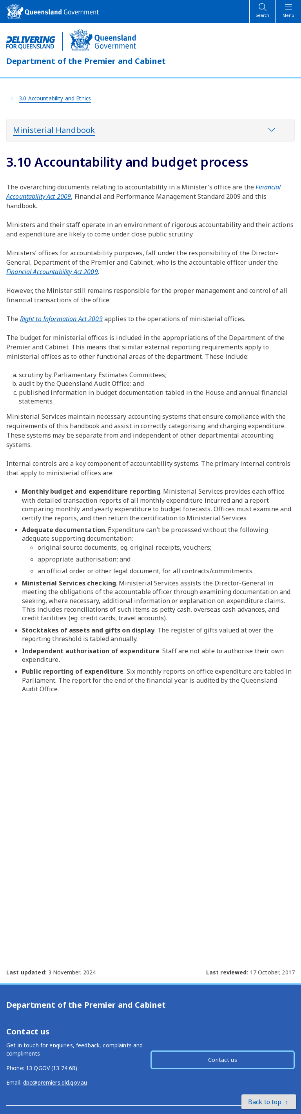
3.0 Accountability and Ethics (55, 98)
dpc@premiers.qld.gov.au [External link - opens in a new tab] (55, 1082)
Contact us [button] (222, 1059)
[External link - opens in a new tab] (52, 271)
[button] (268, 1101)
